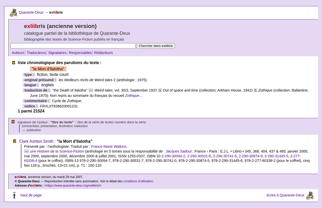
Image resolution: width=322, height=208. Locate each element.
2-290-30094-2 (173, 156)
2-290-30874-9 (250, 156)
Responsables (80, 53)
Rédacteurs (103, 53)
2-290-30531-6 (199, 156)
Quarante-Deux (31, 12)
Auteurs (18, 53)
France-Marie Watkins (108, 146)
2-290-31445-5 (276, 156)
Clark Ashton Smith (36, 141)
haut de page (31, 195)
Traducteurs (36, 53)
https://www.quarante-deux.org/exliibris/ (73, 185)
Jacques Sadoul (178, 151)
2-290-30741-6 (225, 156)
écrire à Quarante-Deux (285, 195)
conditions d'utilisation (138, 181)
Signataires (57, 53)
